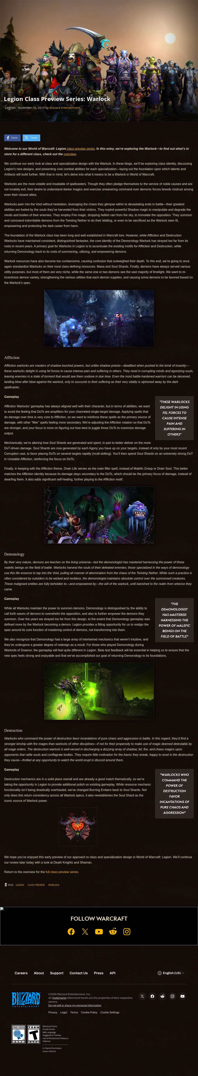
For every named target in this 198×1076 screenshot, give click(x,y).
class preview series (81, 148)
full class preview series (62, 872)
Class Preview (36, 884)
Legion (20, 884)
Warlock (53, 884)
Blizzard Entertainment (65, 108)
